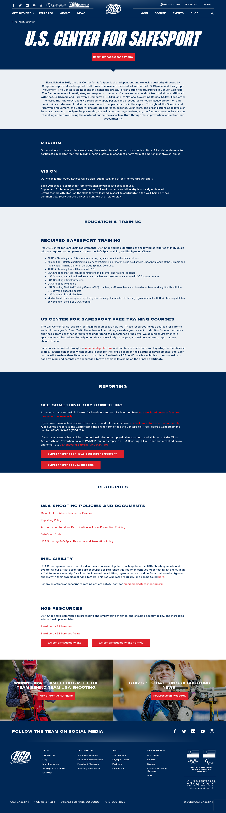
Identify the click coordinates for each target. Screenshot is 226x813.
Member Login (171, 4)
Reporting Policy (51, 520)
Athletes (47, 13)
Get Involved (23, 13)
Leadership (118, 768)
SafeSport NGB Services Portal (60, 633)
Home (14, 22)
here (161, 576)
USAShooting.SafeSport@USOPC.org (84, 444)
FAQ (45, 759)
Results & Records (88, 764)
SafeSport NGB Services (56, 626)
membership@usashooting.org (143, 583)
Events (178, 13)
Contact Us (49, 755)
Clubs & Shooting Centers (157, 769)
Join (144, 13)
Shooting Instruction (88, 768)
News (82, 13)
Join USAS (153, 755)
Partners (117, 764)
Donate (160, 13)
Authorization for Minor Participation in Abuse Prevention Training (83, 527)
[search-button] (212, 13)
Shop (194, 13)
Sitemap (47, 773)
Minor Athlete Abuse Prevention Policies (66, 513)
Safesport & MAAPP (54, 768)
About (66, 13)
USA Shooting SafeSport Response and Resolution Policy (77, 541)
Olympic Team (120, 759)
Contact (207, 4)
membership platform (99, 348)
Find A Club (191, 4)
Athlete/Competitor (88, 755)
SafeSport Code (51, 534)
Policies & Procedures (90, 759)
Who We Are (119, 755)
